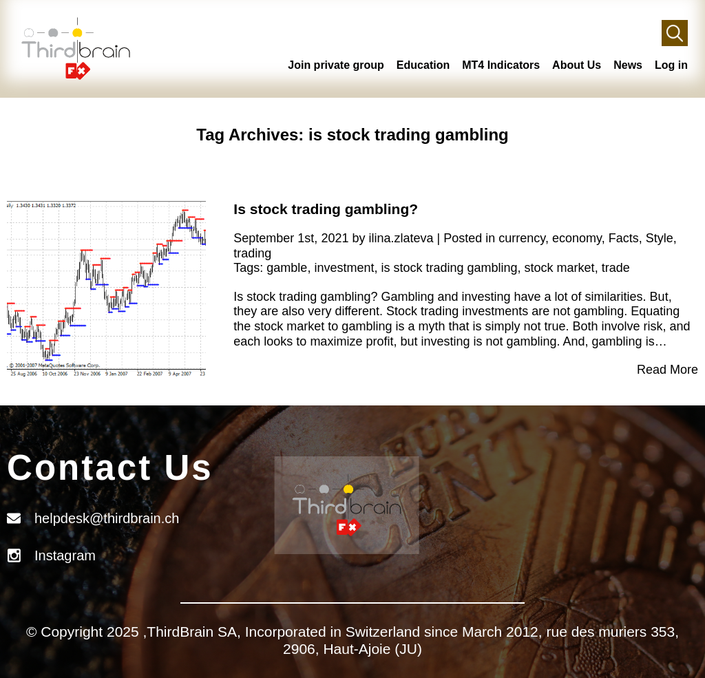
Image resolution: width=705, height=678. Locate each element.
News (627, 65)
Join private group (336, 65)
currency (521, 238)
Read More (667, 370)
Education (423, 65)
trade (616, 268)
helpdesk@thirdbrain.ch (106, 518)
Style (659, 238)
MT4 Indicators (501, 65)
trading (252, 253)
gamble (286, 268)
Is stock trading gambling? (325, 209)
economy (577, 238)
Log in (671, 65)
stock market (560, 268)
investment (344, 268)
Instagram (65, 555)
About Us (576, 65)
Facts (624, 238)
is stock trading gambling (449, 268)
